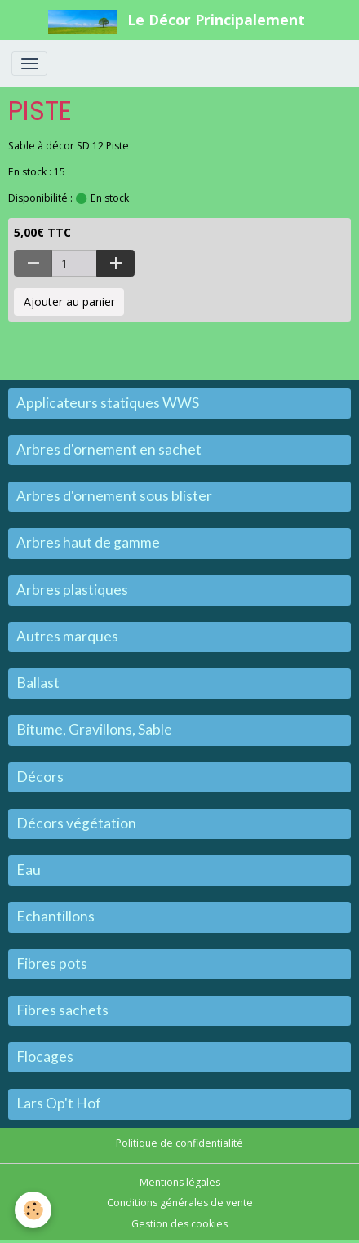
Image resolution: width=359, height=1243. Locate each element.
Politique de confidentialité (179, 1143)
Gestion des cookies (179, 1224)
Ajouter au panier (69, 301)
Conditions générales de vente (180, 1203)
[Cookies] (33, 1210)
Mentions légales (180, 1182)
